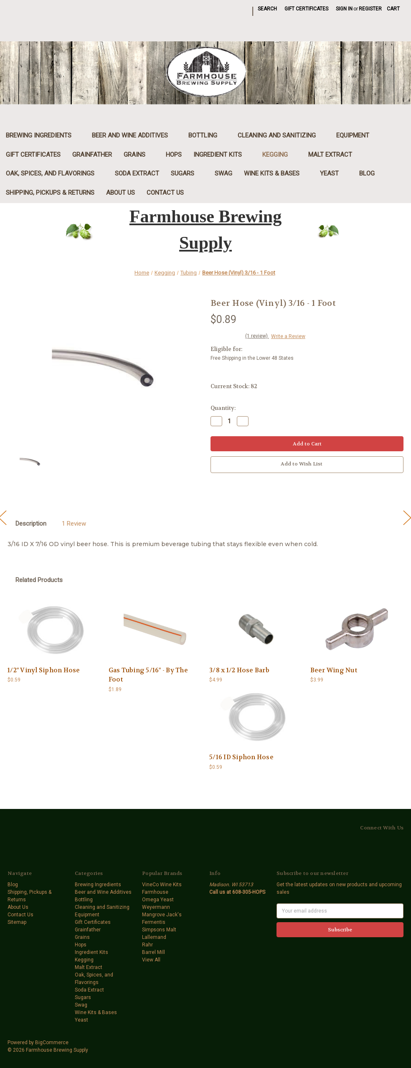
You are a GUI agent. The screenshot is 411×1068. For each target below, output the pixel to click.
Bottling (207, 135)
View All (151, 960)
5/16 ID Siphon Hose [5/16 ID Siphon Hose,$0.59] (241, 757)
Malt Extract (334, 154)
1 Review (74, 523)
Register (370, 9)
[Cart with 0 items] (393, 9)
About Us (120, 192)
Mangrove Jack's (162, 915)
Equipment (357, 135)
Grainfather (92, 154)
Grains (139, 154)
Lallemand (154, 937)
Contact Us (165, 192)
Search (267, 9)
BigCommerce (51, 1042)
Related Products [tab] (39, 580)
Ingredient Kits (222, 154)
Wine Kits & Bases (276, 173)
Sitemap (17, 922)
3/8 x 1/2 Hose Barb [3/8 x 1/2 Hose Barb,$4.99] (239, 670)
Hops (174, 154)
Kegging (279, 154)
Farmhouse (155, 892)
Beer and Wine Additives (134, 135)
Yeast (334, 173)
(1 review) (257, 336)
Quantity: (223, 408)
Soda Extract (137, 173)
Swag (223, 173)
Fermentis (153, 922)
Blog (367, 173)
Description (30, 523)
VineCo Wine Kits (162, 884)
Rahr (147, 945)
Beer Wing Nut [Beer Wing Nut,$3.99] (333, 670)
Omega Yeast (158, 900)
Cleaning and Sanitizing (281, 135)
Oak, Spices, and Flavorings (54, 173)
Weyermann (156, 907)
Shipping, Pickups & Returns (50, 192)
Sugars (187, 173)
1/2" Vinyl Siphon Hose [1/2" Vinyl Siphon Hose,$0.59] (44, 670)
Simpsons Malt (159, 930)
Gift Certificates (306, 9)
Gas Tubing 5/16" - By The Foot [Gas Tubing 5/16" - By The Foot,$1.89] (148, 675)
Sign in (344, 9)
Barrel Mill (153, 952)
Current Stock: (234, 386)
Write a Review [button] (288, 336)
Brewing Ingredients (43, 135)
